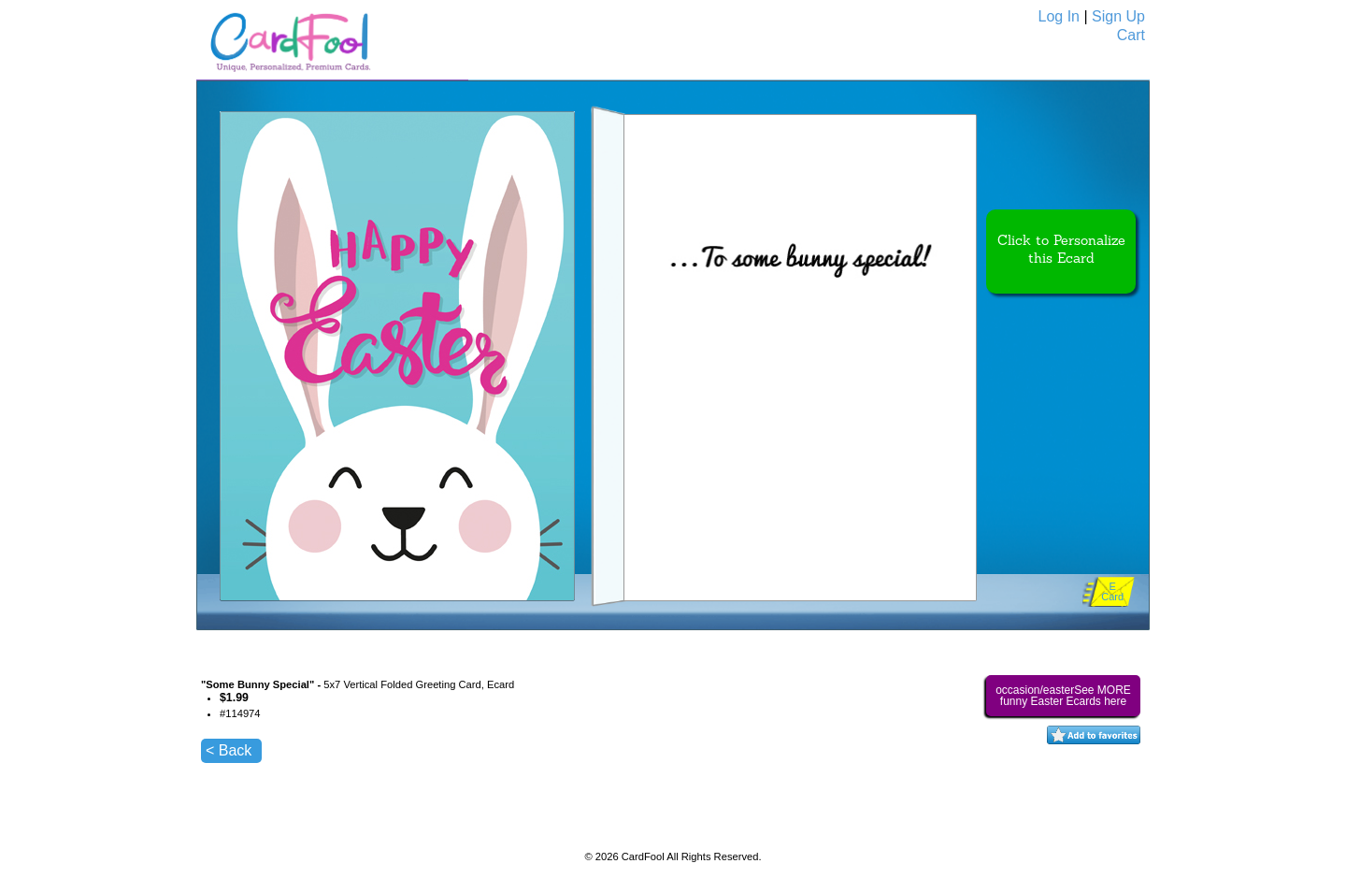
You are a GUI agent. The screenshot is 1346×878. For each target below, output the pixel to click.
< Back (228, 750)
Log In (1059, 16)
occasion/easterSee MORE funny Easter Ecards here (1063, 696)
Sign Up (1118, 16)
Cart (1131, 35)
